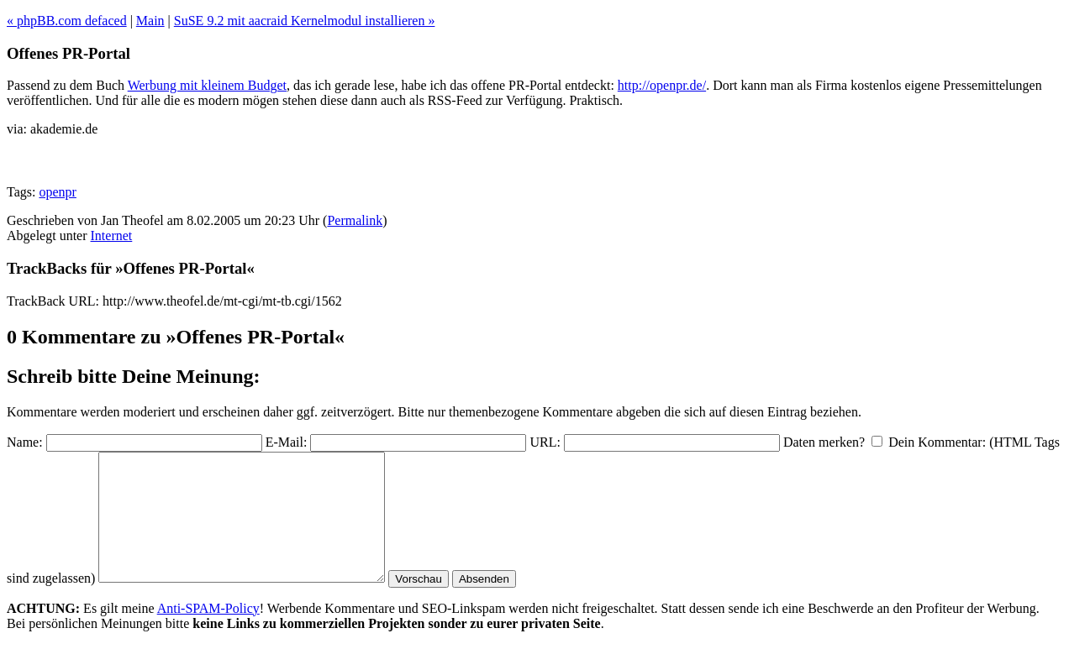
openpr (57, 192)
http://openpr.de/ (662, 85)
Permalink (354, 220)
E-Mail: (287, 442)
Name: (25, 442)
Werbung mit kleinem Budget (207, 85)
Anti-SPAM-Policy (208, 633)
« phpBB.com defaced (67, 20)
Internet (112, 235)
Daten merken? (824, 442)
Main (150, 20)
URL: (544, 442)
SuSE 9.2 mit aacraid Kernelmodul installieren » (304, 20)
